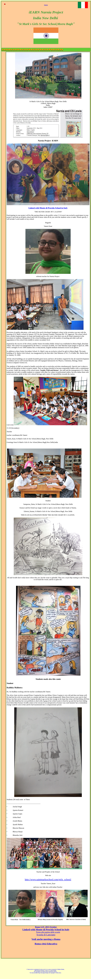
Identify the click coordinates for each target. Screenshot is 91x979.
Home (46, 5)
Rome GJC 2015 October (46, 927)
